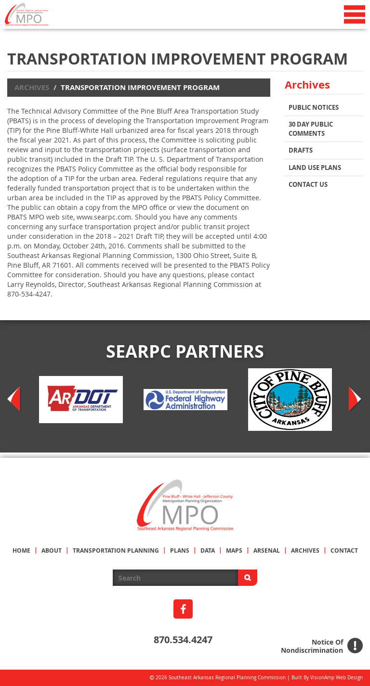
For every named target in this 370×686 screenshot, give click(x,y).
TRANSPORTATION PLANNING (116, 550)
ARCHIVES (305, 550)
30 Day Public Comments (311, 129)
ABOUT (51, 550)
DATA (207, 550)
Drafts (301, 150)
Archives (31, 87)
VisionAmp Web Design (336, 677)
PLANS (179, 550)
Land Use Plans (315, 167)
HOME (21, 550)
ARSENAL (266, 550)
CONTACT (344, 550)
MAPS (234, 550)
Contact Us (308, 184)
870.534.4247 (183, 639)
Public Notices (314, 107)
